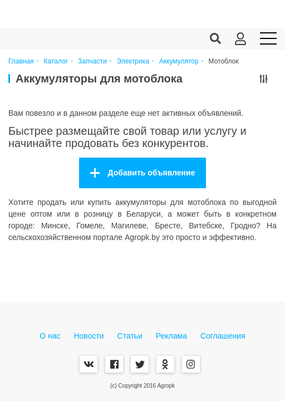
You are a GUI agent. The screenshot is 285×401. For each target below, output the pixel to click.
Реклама (171, 335)
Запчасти (92, 61)
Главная (21, 61)
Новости (88, 335)
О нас (50, 335)
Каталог (56, 61)
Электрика (133, 61)
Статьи (129, 335)
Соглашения (222, 335)
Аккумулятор (179, 61)
